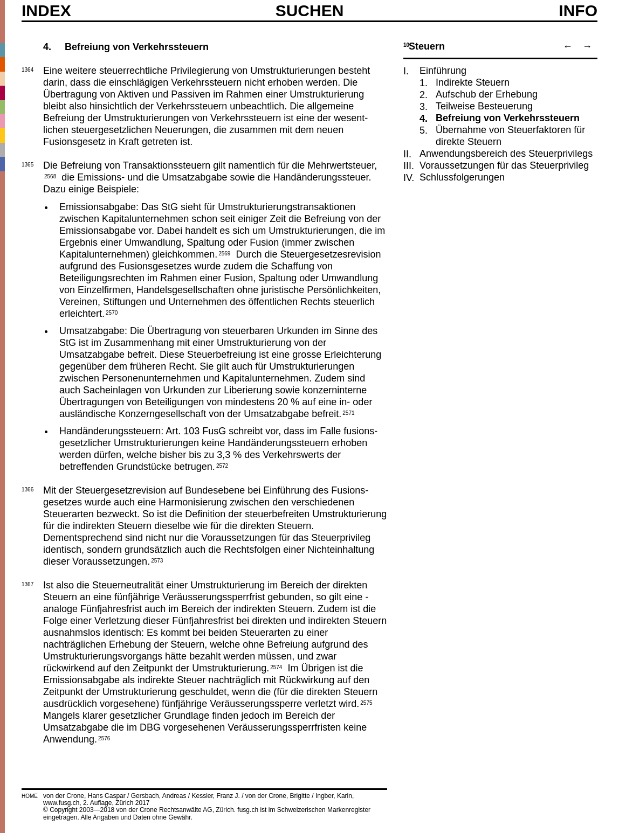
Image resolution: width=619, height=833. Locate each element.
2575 (366, 702)
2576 (104, 737)
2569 (224, 253)
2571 (348, 412)
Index (46, 11)
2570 (112, 312)
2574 (276, 666)
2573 (157, 560)
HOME (30, 796)
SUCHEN (310, 10)
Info (578, 11)
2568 (50, 175)
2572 (222, 465)
